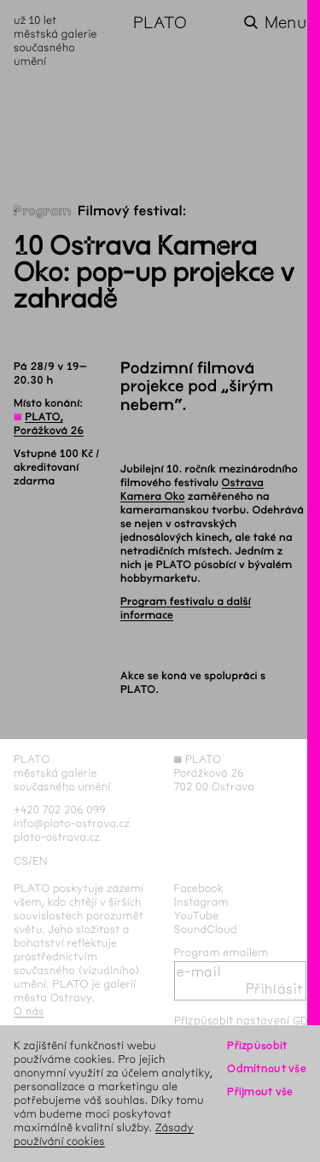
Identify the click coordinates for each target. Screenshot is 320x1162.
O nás (29, 1011)
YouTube (196, 915)
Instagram (201, 901)
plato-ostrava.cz (57, 836)
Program (43, 211)
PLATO (160, 23)
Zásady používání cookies (104, 1134)
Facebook (199, 888)
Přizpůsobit (257, 1045)
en (40, 860)
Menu (285, 23)
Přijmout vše (260, 1091)
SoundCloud (205, 929)
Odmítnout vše (266, 1068)
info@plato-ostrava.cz (72, 823)
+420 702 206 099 (60, 809)
